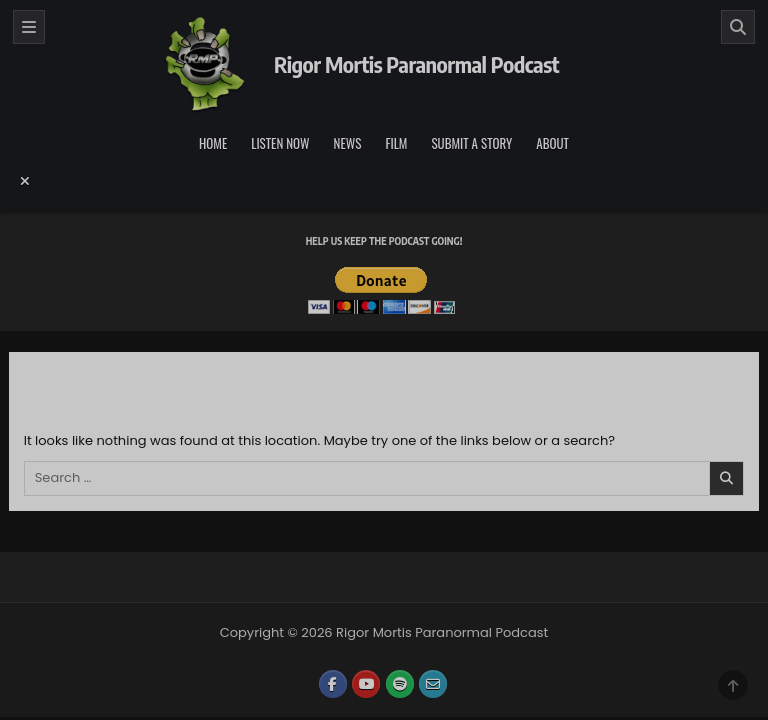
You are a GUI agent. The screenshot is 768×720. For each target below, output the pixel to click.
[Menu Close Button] (384, 181)
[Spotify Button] (400, 684)
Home (213, 143)
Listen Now (280, 143)
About (552, 143)
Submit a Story (471, 143)
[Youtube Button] (366, 684)
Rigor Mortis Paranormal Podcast (416, 64)
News (348, 143)
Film (396, 143)
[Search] (738, 27)
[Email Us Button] (433, 684)
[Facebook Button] (333, 684)
